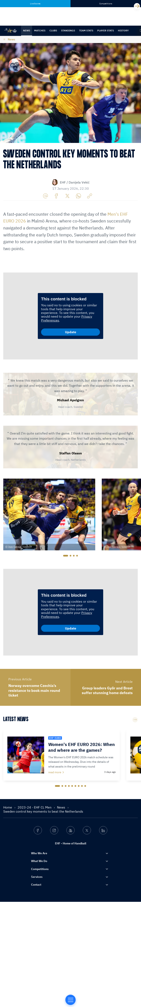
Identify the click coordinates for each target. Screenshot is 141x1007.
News (26, 30)
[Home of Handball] (70, 1000)
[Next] (137, 6)
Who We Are (39, 958)
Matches (39, 30)
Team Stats (86, 30)
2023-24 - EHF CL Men (35, 912)
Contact (36, 990)
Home (8, 912)
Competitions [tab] (105, 3)
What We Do (39, 966)
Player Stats (105, 30)
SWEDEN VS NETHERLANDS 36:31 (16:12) (37, 284)
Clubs (53, 30)
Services (37, 982)
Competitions (40, 974)
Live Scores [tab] (35, 3)
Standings (68, 30)
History (123, 30)
